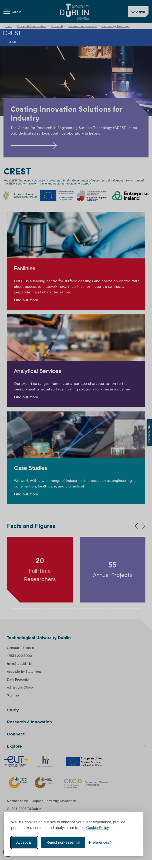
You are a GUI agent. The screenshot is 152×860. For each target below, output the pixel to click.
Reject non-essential (63, 842)
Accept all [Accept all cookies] (24, 842)
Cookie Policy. (98, 828)
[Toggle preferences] (100, 842)
